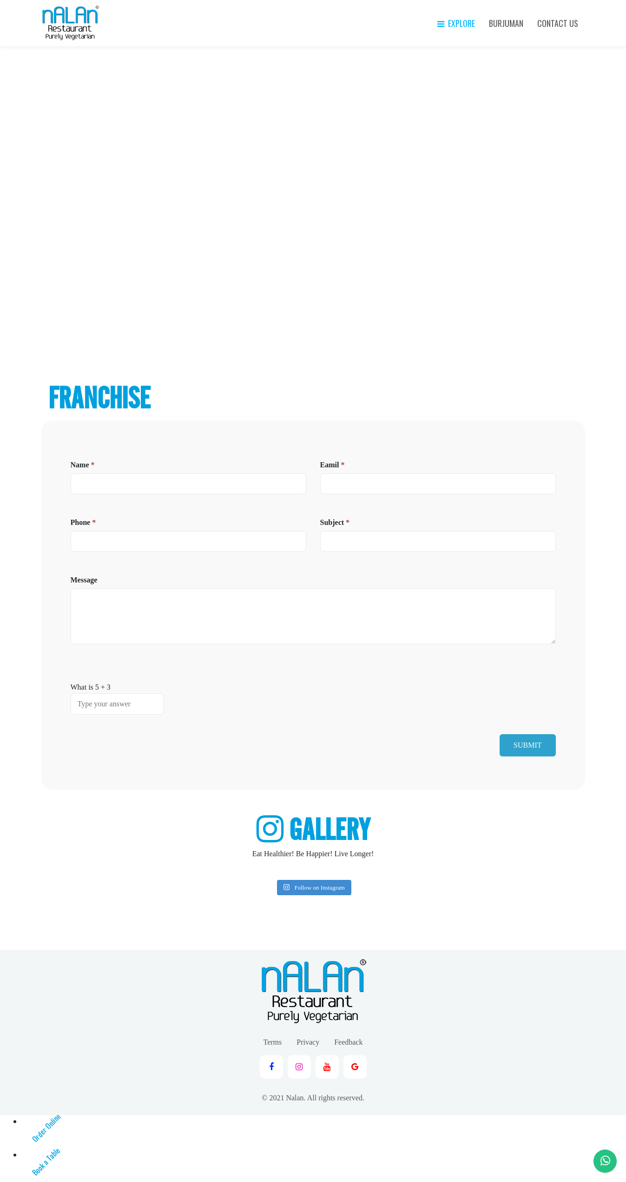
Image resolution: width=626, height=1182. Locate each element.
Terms (273, 1042)
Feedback (348, 1042)
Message (84, 580)
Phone (83, 522)
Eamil (332, 465)
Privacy (308, 1042)
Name (83, 465)
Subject (335, 522)
